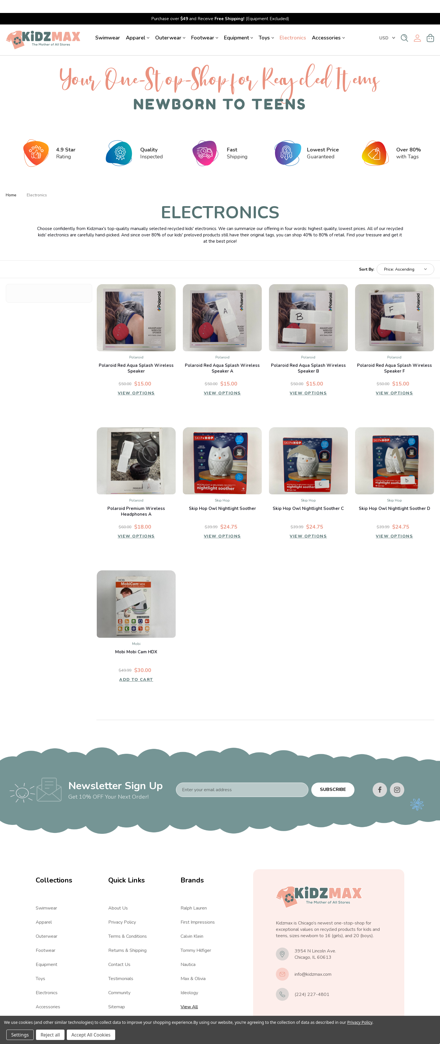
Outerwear (170, 24)
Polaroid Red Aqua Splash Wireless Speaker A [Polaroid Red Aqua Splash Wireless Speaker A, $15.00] (222, 355)
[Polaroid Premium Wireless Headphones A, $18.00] (136, 447)
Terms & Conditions (127, 923)
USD (387, 25)
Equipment (238, 24)
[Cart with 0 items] (430, 25)
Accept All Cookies (91, 1035)
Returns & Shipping (127, 937)
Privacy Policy (122, 909)
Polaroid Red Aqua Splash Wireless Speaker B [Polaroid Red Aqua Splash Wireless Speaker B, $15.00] (308, 355)
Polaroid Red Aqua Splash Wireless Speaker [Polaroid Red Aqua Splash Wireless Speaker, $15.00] (136, 355)
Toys (266, 24)
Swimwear (107, 24)
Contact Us (119, 951)
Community (119, 980)
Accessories (328, 24)
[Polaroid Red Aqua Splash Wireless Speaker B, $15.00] (308, 304)
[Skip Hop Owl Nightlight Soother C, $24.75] (308, 447)
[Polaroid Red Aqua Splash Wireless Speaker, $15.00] (136, 304)
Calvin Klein (192, 923)
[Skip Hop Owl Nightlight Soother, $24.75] (222, 447)
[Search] (404, 25)
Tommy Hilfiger (196, 937)
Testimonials (120, 966)
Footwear (204, 24)
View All (44, 1008)
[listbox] (405, 256)
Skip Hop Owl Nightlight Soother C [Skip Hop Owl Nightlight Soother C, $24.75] (308, 495)
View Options (136, 381)
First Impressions (198, 909)
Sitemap (116, 994)
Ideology (189, 980)
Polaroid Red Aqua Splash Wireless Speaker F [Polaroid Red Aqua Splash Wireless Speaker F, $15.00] (394, 355)
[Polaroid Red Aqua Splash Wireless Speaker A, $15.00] (222, 304)
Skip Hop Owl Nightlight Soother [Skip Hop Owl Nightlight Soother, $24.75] (222, 495)
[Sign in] (417, 25)
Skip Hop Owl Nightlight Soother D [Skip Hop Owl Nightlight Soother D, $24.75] (394, 495)
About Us (118, 895)
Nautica (188, 951)
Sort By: (366, 256)
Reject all (50, 1035)
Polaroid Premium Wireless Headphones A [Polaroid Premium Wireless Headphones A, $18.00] (136, 498)
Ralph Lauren (194, 895)
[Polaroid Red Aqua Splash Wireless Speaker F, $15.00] (394, 304)
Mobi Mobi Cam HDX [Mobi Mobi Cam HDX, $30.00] (136, 638)
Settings (20, 1035)
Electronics (293, 24)
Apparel (137, 24)
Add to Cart (136, 668)
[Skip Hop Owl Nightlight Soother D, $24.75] (394, 447)
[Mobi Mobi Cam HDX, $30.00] (136, 590)
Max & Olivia (193, 966)
